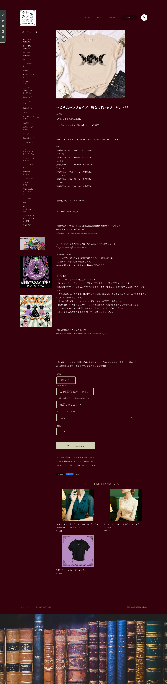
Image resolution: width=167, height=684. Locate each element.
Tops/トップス (28, 97)
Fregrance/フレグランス (28, 159)
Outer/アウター (28, 108)
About (88, 18)
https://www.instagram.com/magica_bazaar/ (77, 232)
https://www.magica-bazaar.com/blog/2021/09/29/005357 (84, 333)
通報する (78, 474)
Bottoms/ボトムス (28, 102)
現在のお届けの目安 (65, 385)
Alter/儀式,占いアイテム (28, 183)
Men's (25, 202)
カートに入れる (75, 445)
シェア (70, 474)
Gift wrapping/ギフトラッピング (28, 191)
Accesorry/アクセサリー (28, 117)
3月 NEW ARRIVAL (27, 47)
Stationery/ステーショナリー (28, 172)
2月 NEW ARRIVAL (26, 54)
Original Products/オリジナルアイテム (28, 151)
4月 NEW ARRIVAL (27, 40)
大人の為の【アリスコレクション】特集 (28, 218)
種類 (59, 374)
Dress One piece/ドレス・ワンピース (28, 90)
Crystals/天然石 (29, 178)
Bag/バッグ (27, 112)
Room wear (27, 198)
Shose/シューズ (28, 138)
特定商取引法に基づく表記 (43, 607)
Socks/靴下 (27, 134)
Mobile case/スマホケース (28, 128)
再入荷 (25, 70)
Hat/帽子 (26, 123)
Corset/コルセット (28, 143)
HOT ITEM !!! (28, 59)
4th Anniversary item (27, 209)
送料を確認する (86, 461)
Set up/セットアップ (28, 82)
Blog (99, 18)
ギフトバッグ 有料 (66, 411)
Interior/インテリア (28, 166)
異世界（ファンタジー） (28, 75)
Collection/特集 (28, 64)
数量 (59, 425)
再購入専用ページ (28, 226)
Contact (111, 18)
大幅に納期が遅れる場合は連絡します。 (74, 398)
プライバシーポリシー (26, 607)
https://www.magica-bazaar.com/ (71, 247)
